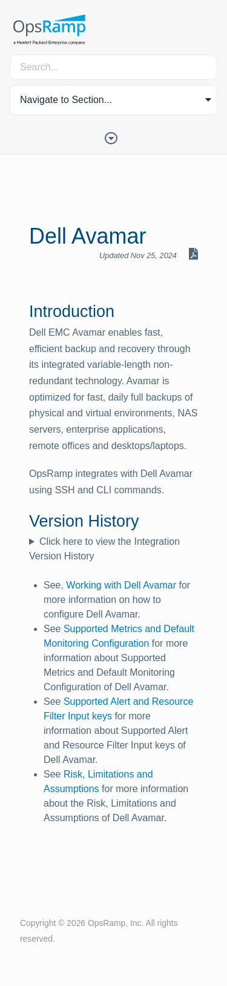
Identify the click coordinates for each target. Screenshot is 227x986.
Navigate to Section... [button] (66, 100)
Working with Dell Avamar (121, 585)
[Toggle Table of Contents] (114, 137)
